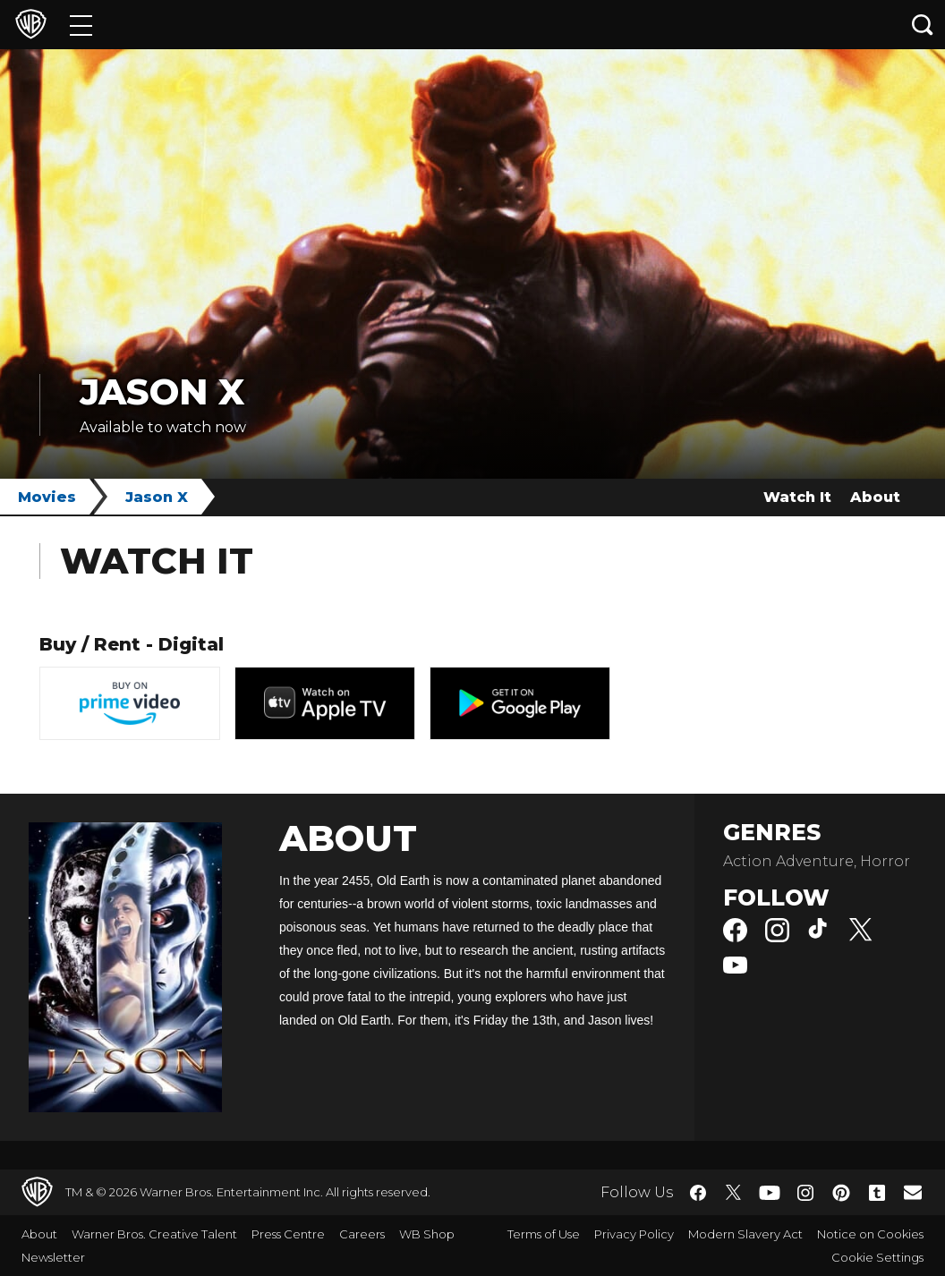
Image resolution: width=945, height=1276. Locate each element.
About (875, 497)
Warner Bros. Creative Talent (154, 1234)
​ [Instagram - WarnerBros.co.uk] (805, 1193)
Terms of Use (543, 1234)
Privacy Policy (634, 1234)
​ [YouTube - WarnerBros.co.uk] (769, 1192)
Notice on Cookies (870, 1234)
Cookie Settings (877, 1257)
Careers (362, 1234)
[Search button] (922, 24)
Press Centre (288, 1234)
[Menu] (81, 24)
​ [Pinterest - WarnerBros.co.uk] (841, 1193)
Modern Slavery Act (745, 1234)
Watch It (797, 497)
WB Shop (427, 1234)
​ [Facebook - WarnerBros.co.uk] (698, 1193)
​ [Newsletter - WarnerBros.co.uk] (913, 1192)
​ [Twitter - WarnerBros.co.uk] (734, 1193)
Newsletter (53, 1257)
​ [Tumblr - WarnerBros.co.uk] (877, 1193)
